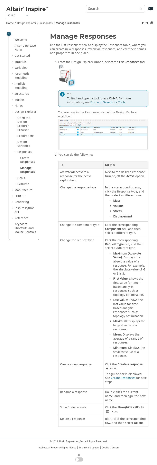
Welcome (21, 40)
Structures (22, 94)
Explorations (25, 136)
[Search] (140, 9)
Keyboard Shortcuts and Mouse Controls (25, 228)
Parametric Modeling (22, 76)
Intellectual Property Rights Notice (57, 447)
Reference (21, 218)
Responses (46, 23)
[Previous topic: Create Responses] (143, 23)
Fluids (19, 106)
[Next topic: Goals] (147, 23)
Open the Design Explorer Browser (23, 124)
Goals (21, 178)
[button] (13, 40)
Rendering (22, 202)
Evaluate (23, 184)
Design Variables (23, 144)
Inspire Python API (25, 210)
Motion (19, 100)
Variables (21, 68)
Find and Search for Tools (107, 102)
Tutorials (21, 62)
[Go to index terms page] (146, 10)
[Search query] (115, 8)
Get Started (22, 56)
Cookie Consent (110, 447)
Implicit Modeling (21, 86)
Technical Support (89, 447)
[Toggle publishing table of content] (9, 34)
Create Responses (27, 160)
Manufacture (23, 190)
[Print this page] (152, 23)
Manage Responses (68, 23)
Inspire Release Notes (25, 48)
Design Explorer (26, 23)
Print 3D (20, 196)
